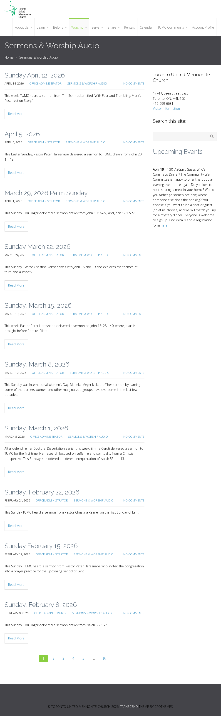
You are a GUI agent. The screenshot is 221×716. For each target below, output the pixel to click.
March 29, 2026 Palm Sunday (46, 193)
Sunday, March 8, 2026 (37, 364)
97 (105, 658)
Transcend (129, 706)
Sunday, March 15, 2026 (38, 305)
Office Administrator (45, 83)
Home (9, 57)
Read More (16, 114)
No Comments (133, 83)
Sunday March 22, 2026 (37, 246)
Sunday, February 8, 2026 (41, 605)
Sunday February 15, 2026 (41, 546)
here (164, 225)
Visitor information (166, 108)
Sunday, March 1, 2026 (36, 428)
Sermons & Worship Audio (38, 57)
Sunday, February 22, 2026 (42, 492)
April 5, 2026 (22, 134)
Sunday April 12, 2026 (35, 75)
